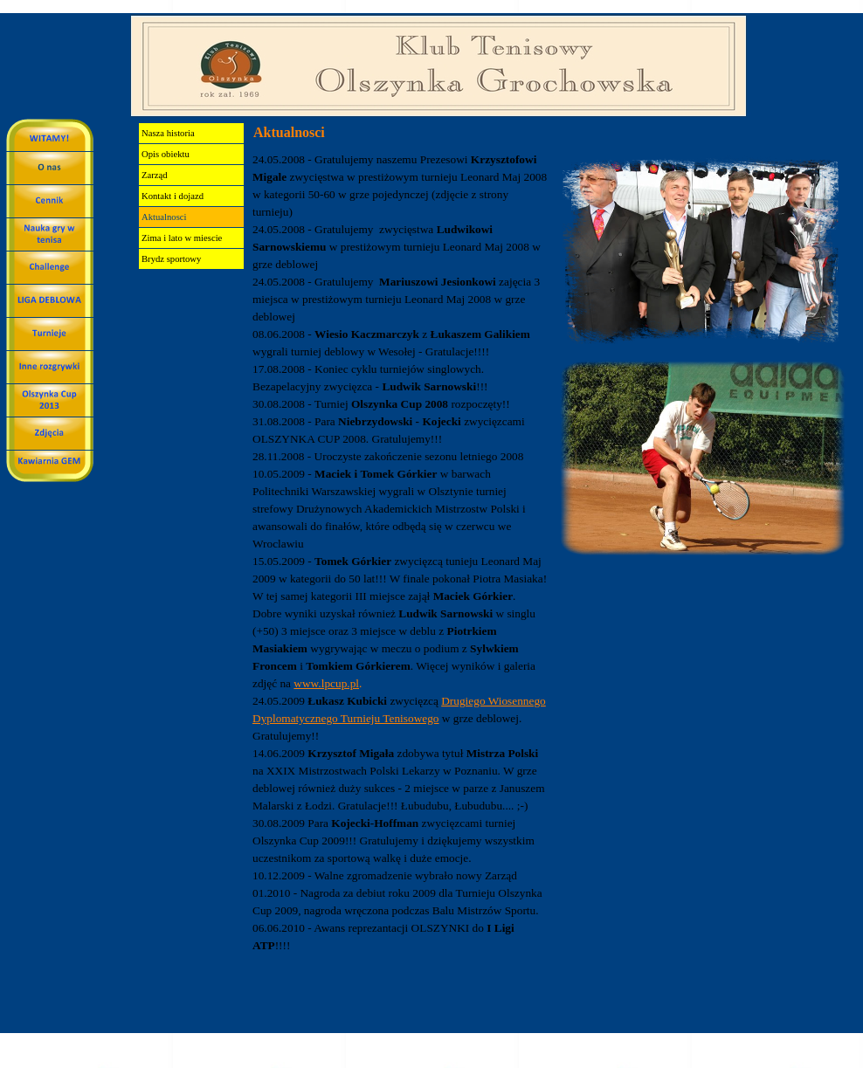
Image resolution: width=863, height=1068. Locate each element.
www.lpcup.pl (326, 683)
